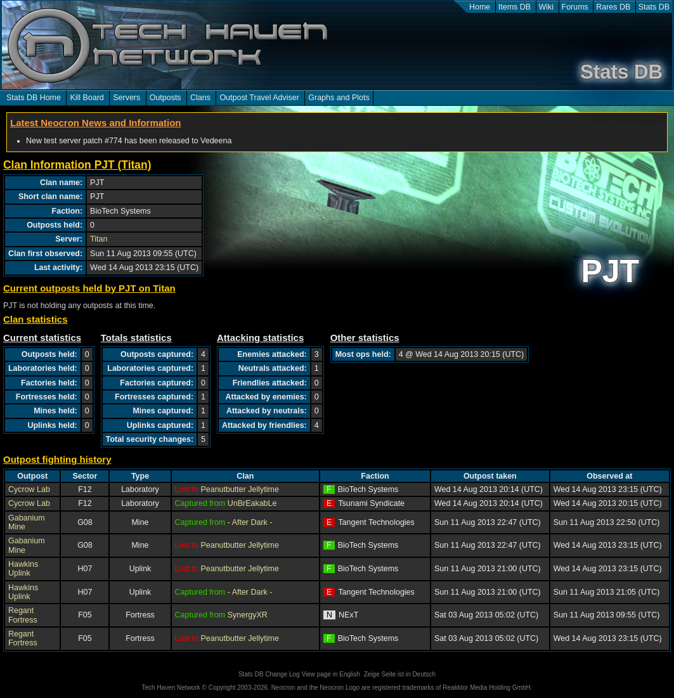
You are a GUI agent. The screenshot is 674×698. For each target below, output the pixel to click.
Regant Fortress (22, 615)
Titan (98, 239)
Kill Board (86, 97)
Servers (126, 97)
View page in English (330, 674)
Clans (200, 97)
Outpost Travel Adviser (259, 97)
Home (479, 7)
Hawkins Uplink (23, 569)
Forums (575, 7)
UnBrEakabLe (252, 503)
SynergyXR (248, 615)
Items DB (514, 7)
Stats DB (654, 7)
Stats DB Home (33, 97)
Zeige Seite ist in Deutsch (400, 674)
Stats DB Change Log (269, 674)
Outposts (165, 97)
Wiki (546, 7)
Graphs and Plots (338, 97)
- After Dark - (250, 522)
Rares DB (613, 7)
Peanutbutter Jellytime (239, 489)
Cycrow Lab (29, 489)
